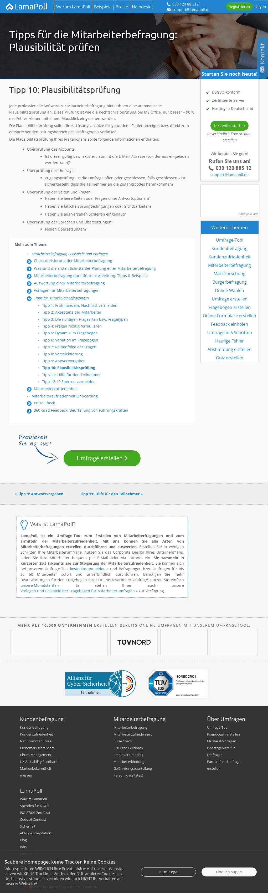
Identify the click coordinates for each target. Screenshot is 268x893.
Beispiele (103, 7)
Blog (23, 840)
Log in (261, 6)
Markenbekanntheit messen (35, 772)
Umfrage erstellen (100, 458)
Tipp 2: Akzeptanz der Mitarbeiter (71, 312)
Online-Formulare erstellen (229, 316)
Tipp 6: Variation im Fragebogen (70, 340)
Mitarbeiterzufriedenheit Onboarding (65, 396)
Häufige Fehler (229, 341)
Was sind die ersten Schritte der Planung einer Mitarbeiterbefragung (95, 268)
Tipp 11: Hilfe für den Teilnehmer (71, 374)
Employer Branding (128, 754)
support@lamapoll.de (229, 174)
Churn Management (35, 754)
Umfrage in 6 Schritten (229, 332)
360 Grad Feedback (128, 748)
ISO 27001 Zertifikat (35, 812)
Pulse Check (44, 402)
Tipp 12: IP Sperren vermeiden (69, 381)
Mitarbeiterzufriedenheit (56, 388)
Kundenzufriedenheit (230, 257)
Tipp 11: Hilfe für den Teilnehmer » (111, 493)
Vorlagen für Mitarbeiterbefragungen (67, 290)
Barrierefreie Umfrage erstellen (223, 765)
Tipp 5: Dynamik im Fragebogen (70, 332)
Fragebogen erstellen (230, 307)
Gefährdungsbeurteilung (133, 768)
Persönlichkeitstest (128, 775)
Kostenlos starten (229, 125)
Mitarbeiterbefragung (229, 265)
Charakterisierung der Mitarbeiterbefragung (73, 260)
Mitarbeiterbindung (129, 761)
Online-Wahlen (229, 290)
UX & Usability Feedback (39, 761)
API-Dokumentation (35, 833)
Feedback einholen (229, 324)
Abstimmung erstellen (229, 349)
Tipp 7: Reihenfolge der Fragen (69, 346)
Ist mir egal (168, 871)
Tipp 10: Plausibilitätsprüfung (68, 367)
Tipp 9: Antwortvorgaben (64, 360)
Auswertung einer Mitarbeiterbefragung (69, 282)
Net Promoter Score (35, 741)
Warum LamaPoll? (34, 799)
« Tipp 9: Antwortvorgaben (38, 493)
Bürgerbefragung (230, 282)
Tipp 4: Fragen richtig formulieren (72, 326)
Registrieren (239, 6)
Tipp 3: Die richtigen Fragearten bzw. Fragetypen (85, 319)
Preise (122, 7)
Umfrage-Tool (229, 240)
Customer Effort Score (37, 748)
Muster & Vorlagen (221, 741)
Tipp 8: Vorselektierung (62, 353)
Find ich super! (229, 871)
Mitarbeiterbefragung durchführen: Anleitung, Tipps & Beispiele (91, 275)
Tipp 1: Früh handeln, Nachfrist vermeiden (79, 305)
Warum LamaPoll (73, 7)
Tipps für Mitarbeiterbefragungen (61, 297)
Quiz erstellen (229, 358)
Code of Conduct (33, 819)
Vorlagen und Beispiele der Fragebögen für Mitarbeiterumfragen (77, 590)
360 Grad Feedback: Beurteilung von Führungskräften (81, 410)
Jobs (23, 846)
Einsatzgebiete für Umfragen (221, 751)
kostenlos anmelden (88, 568)
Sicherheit (27, 826)
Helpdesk (141, 7)
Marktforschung (229, 274)
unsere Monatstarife (38, 585)
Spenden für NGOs (34, 805)
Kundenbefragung (230, 248)
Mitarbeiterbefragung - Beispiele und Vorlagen (70, 253)
